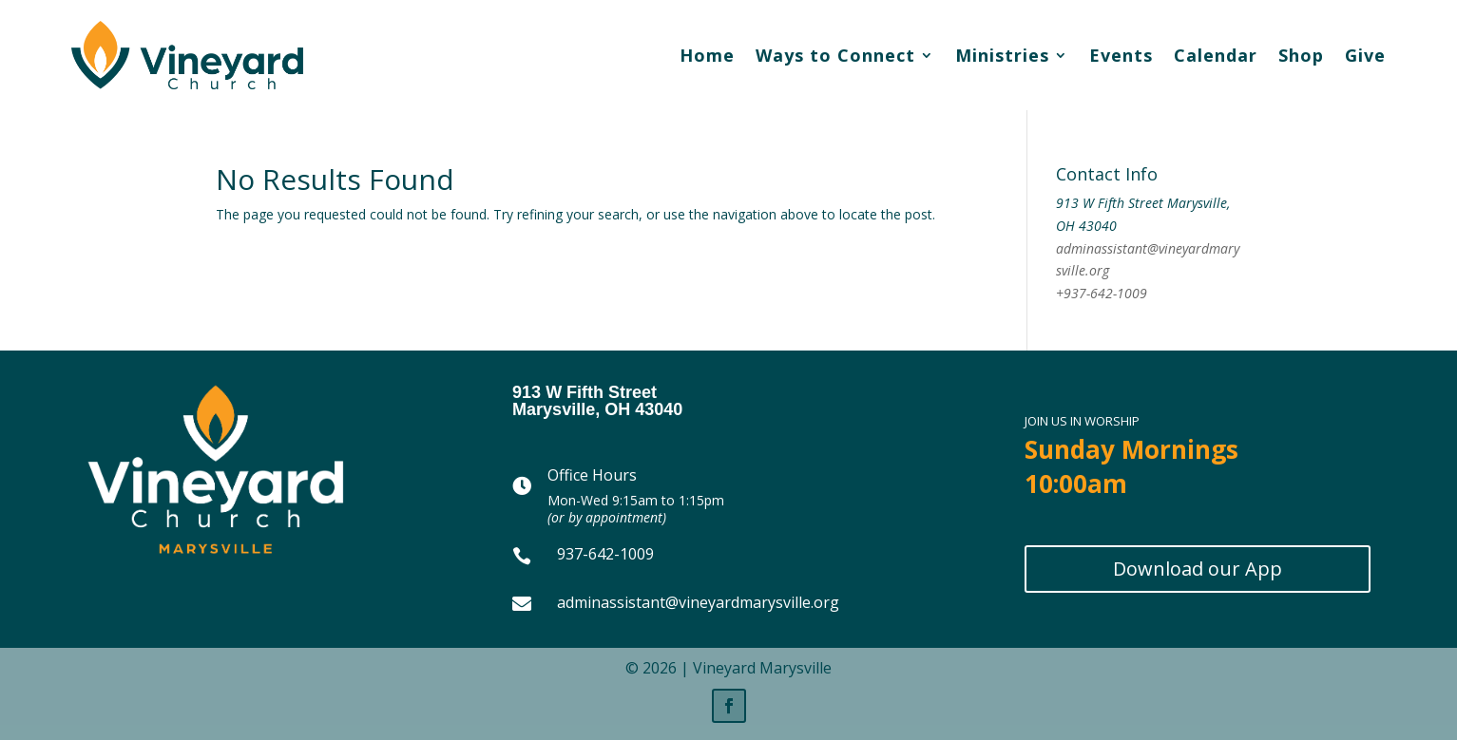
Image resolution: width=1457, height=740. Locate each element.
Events (1121, 55)
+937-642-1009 (1101, 293)
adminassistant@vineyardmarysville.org (698, 602)
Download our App (1197, 568)
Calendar (1215, 55)
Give (1365, 55)
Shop (1301, 55)
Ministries (1002, 55)
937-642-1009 (605, 553)
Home (707, 55)
